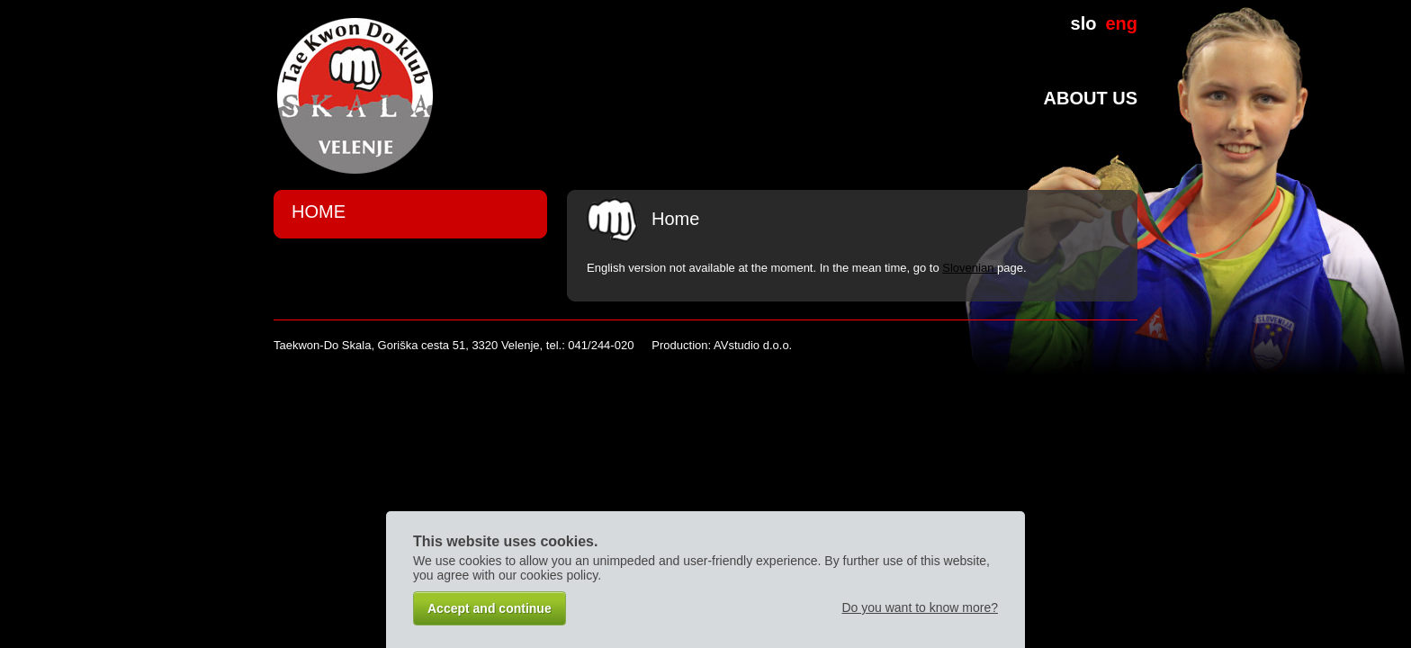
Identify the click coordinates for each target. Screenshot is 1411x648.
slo (1084, 23)
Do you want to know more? (919, 607)
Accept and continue (489, 608)
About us (1090, 98)
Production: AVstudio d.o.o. (722, 345)
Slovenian (969, 267)
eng (1121, 23)
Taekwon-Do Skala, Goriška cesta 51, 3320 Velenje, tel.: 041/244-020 (454, 345)
